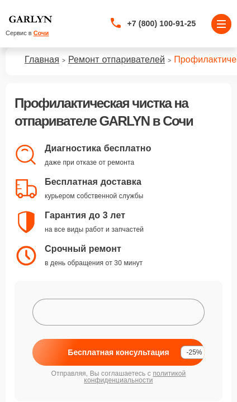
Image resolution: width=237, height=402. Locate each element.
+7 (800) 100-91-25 (161, 23)
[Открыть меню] (221, 24)
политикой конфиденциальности (135, 377)
